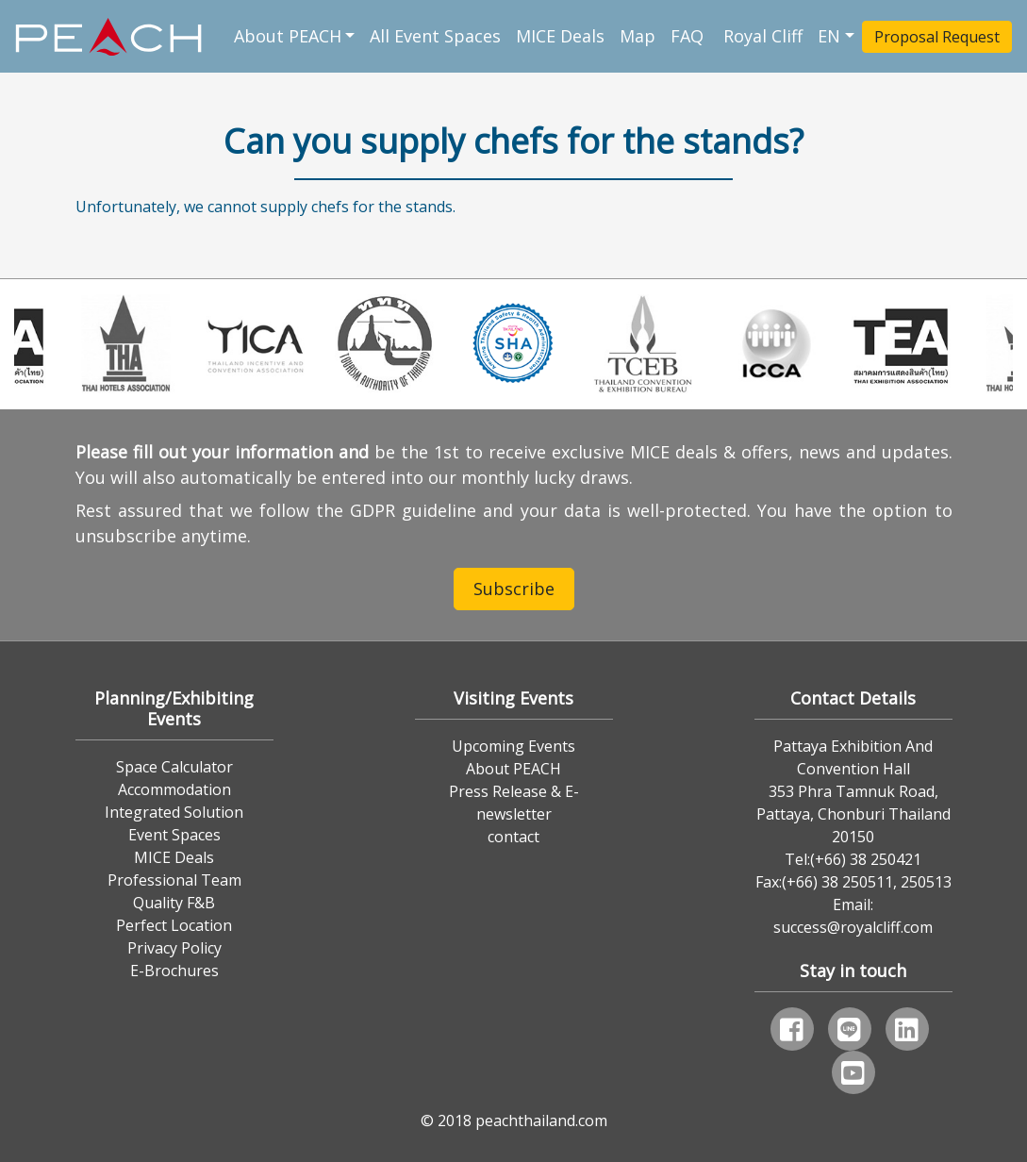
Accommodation (174, 789)
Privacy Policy (174, 948)
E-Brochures (174, 970)
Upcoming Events (513, 746)
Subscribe (514, 588)
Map (637, 36)
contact (513, 836)
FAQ (689, 36)
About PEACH (287, 36)
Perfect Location (174, 925)
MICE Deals (560, 36)
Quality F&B (174, 902)
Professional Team (174, 880)
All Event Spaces (435, 36)
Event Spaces (174, 834)
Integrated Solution (174, 812)
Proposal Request (937, 36)
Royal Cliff (763, 36)
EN (829, 36)
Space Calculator (174, 766)
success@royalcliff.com (853, 927)
